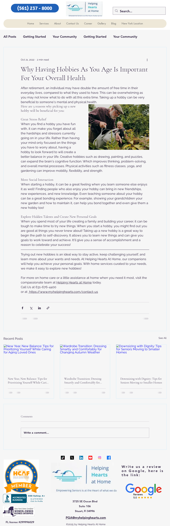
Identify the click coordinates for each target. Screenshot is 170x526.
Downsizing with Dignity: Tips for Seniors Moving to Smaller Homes (141, 380)
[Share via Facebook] (22, 308)
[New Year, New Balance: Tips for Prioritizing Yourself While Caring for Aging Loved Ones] (29, 359)
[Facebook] (109, 458)
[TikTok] (63, 458)
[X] (72, 458)
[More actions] (147, 60)
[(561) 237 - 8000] (35, 8)
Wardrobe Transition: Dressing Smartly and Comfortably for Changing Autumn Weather (82, 380)
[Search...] (139, 11)
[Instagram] (99, 458)
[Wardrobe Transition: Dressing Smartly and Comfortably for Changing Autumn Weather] (85, 359)
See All (163, 338)
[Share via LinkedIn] (39, 308)
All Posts (9, 37)
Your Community (65, 37)
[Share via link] (48, 308)
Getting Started (34, 37)
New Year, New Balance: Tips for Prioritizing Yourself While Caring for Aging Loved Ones (28, 380)
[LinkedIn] (81, 458)
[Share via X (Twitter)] (31, 308)
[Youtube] (90, 458)
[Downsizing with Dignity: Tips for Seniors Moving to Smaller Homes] (141, 359)
